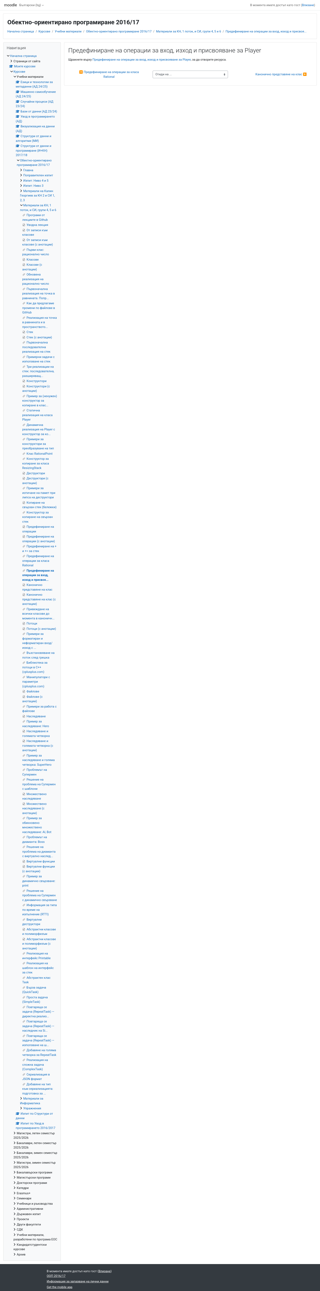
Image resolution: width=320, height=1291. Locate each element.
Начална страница (20, 31)
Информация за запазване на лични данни (78, 1281)
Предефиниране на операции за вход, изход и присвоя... (266, 31)
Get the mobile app (59, 1287)
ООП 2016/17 (56, 1276)
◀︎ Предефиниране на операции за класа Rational (109, 74)
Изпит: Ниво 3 (33, 186)
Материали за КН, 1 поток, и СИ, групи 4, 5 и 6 (188, 31)
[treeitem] (32, 655)
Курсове (44, 31)
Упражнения (32, 1108)
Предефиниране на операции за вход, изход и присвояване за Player (141, 59)
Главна (28, 170)
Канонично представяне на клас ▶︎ (281, 74)
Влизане (308, 5)
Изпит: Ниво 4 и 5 (35, 180)
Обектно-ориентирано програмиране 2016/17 (119, 31)
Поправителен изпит (38, 175)
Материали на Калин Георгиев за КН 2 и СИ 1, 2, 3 (37, 195)
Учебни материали (68, 31)
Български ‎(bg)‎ (30, 5)
